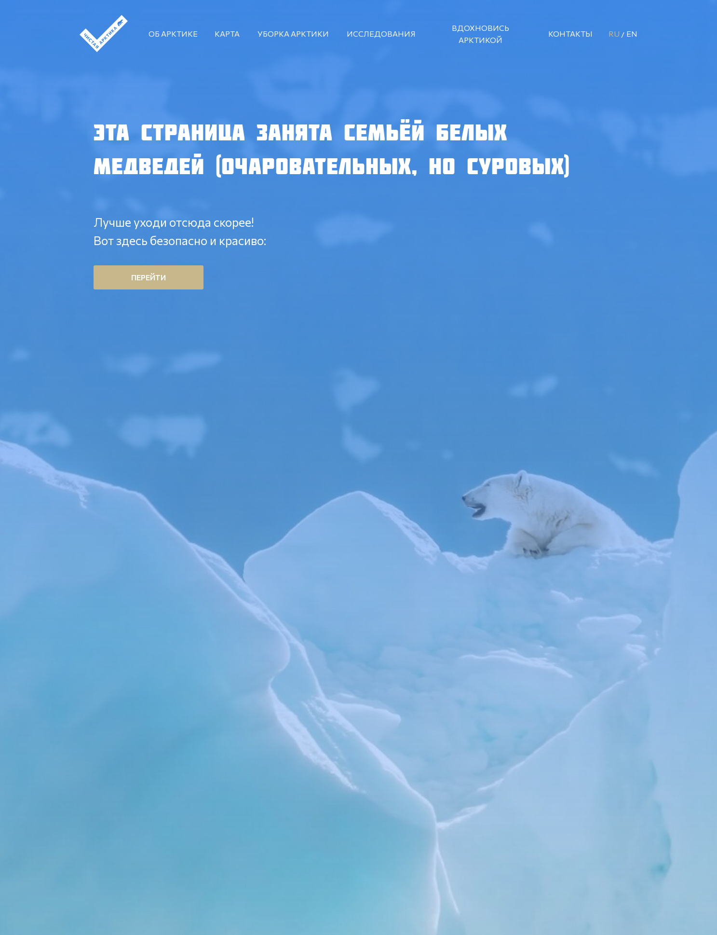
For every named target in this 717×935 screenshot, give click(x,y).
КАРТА (227, 33)
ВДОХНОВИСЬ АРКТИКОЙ (480, 33)
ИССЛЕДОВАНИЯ (381, 33)
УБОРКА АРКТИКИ (293, 33)
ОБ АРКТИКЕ (173, 33)
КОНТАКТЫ (570, 33)
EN (631, 33)
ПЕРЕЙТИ (148, 277)
